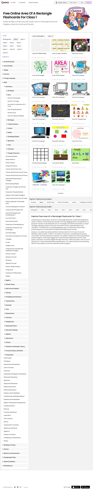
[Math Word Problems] (63, 202)
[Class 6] (77, 210)
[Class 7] (84, 210)
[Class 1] (50, 36)
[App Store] (75, 487)
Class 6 (5, 46)
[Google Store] (85, 487)
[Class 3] (56, 210)
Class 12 (5, 52)
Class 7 (12, 46)
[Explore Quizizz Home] (5, 3)
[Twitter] (15, 487)
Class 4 (12, 42)
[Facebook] (17, 487)
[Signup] (88, 2)
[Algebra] (41, 202)
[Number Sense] (51, 202)
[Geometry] (33, 202)
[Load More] (60, 193)
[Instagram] (20, 487)
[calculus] (74, 202)
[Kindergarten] (34, 210)
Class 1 (16, 39)
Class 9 (5, 49)
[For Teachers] (22, 2)
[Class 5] (70, 210)
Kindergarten (7, 39)
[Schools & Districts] (33, 2)
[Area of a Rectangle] (38, 36)
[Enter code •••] (74, 2)
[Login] (82, 2)
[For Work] (13, 2)
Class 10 (12, 49)
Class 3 (5, 42)
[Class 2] (49, 210)
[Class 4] (63, 210)
